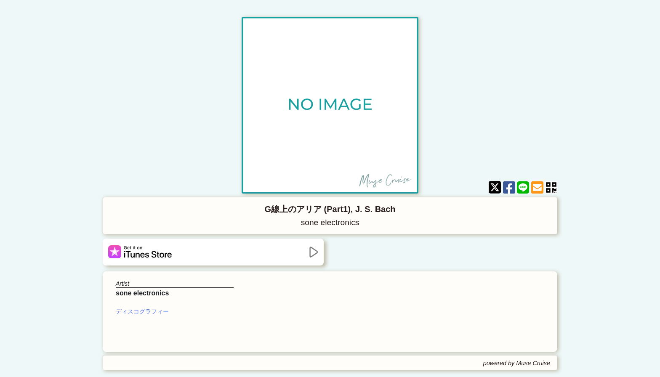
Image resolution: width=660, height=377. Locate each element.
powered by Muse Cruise (516, 363)
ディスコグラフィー (142, 311)
